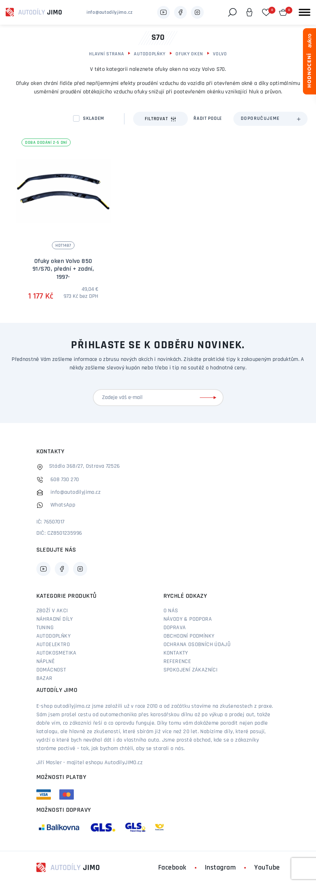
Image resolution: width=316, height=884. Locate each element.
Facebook (172, 867)
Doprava (174, 628)
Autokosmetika (56, 653)
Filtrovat (160, 119)
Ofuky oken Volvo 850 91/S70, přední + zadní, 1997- (63, 269)
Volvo (220, 54)
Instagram (220, 867)
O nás (170, 611)
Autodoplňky (150, 54)
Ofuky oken (189, 54)
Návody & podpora (187, 619)
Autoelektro (53, 644)
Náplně (45, 661)
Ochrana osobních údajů (197, 644)
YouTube (267, 867)
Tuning (45, 628)
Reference (177, 661)
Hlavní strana (106, 54)
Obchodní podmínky (189, 636)
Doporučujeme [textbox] (260, 118)
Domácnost (51, 670)
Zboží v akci (52, 611)
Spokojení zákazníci (190, 670)
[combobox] (270, 119)
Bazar (44, 678)
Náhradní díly (54, 619)
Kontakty (175, 653)
